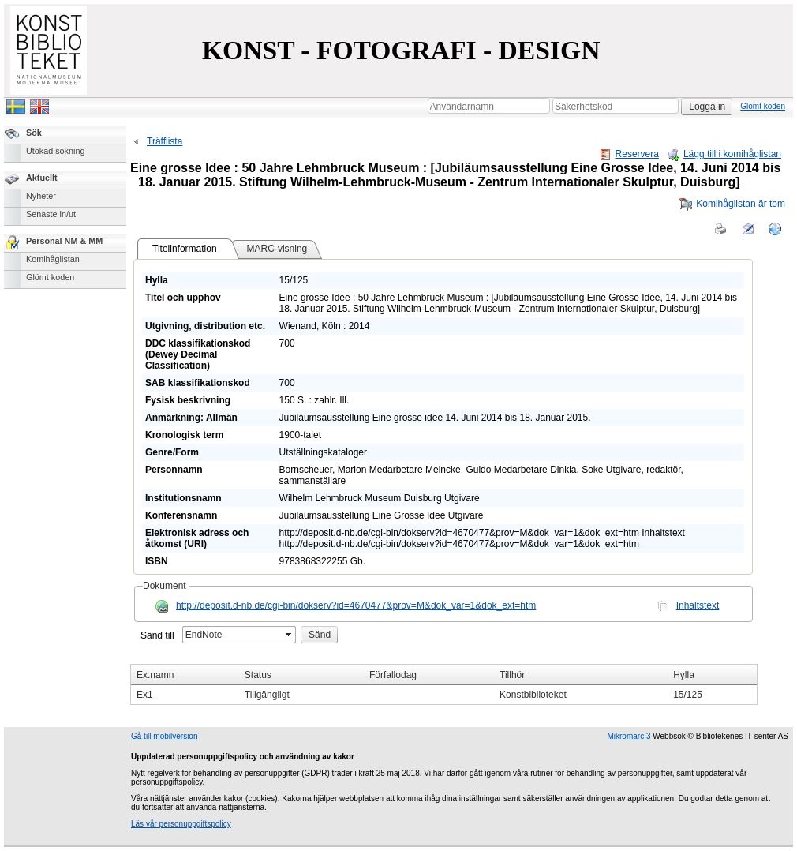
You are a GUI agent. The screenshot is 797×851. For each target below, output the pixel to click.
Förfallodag (393, 674)
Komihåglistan (53, 259)
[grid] (444, 684)
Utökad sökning (55, 151)
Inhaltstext (698, 605)
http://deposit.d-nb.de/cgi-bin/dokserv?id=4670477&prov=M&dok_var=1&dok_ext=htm (356, 605)
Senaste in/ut (51, 214)
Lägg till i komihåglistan (724, 153)
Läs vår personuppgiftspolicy (181, 823)
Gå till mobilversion (164, 736)
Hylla (683, 674)
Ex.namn (155, 674)
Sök (34, 132)
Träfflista (156, 141)
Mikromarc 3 (628, 736)
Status (258, 674)
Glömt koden (762, 106)
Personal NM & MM (64, 241)
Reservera (629, 153)
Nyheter (41, 196)
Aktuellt (42, 177)
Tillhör (512, 674)
